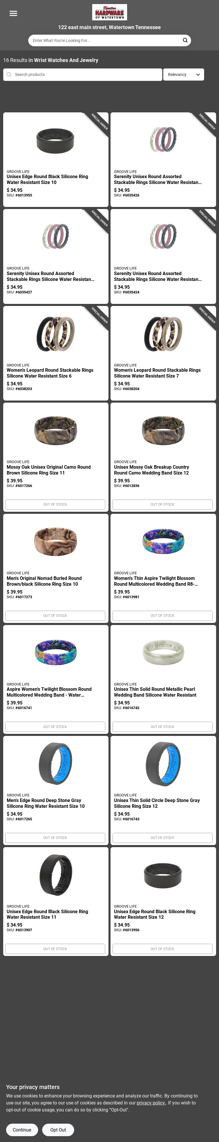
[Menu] (13, 13)
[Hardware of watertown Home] (109, 12)
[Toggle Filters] (211, 74)
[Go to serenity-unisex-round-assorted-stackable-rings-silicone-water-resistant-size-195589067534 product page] (56, 256)
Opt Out (58, 1130)
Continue (22, 1130)
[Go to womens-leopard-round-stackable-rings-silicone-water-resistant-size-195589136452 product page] (163, 353)
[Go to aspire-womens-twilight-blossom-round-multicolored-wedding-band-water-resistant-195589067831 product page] (56, 679)
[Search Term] (109, 40)
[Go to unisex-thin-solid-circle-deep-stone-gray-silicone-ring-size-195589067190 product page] (163, 790)
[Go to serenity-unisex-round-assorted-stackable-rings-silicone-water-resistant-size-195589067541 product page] (163, 256)
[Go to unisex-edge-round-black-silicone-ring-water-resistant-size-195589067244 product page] (56, 159)
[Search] (185, 40)
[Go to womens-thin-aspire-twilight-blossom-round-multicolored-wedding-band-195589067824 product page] (163, 568)
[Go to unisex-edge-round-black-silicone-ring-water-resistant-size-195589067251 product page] (56, 901)
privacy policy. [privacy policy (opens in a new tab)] (151, 1103)
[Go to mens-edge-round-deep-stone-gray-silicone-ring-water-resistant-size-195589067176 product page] (56, 790)
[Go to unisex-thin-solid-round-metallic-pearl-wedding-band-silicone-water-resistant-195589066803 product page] (163, 679)
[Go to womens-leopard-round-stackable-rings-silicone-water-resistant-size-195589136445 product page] (56, 353)
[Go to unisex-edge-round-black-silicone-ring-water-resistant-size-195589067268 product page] (163, 901)
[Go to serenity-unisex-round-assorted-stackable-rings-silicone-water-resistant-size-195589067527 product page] (163, 159)
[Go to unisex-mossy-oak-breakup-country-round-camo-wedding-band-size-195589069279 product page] (163, 457)
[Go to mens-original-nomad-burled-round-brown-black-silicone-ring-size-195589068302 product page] (56, 568)
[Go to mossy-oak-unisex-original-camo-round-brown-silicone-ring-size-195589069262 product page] (56, 457)
